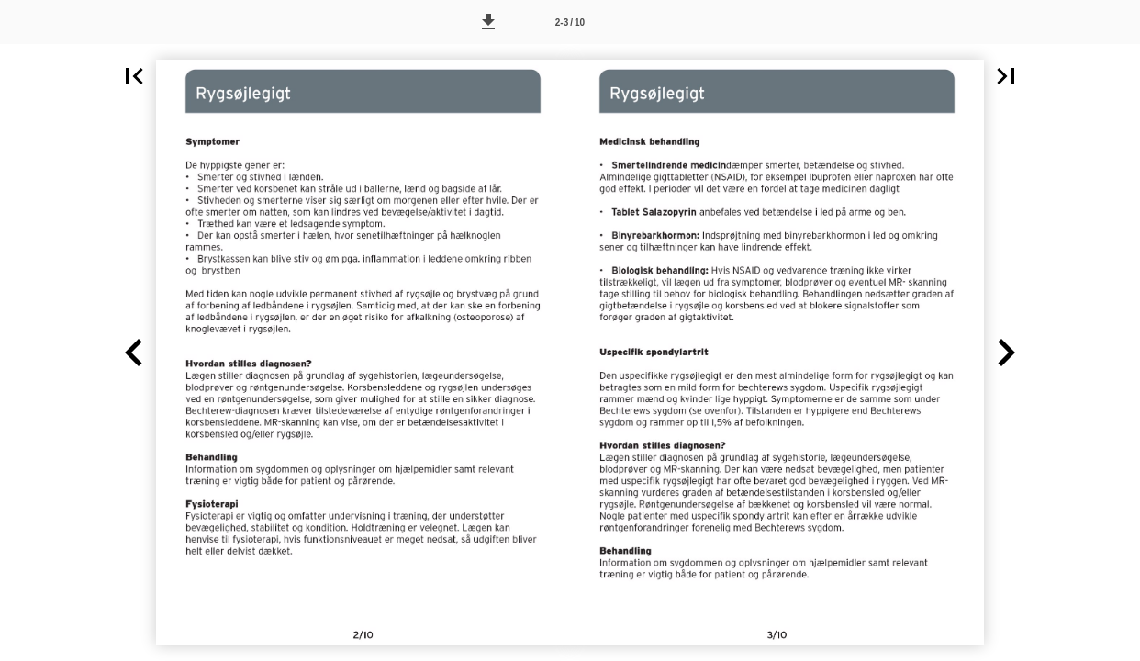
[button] (488, 22)
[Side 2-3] (570, 22)
